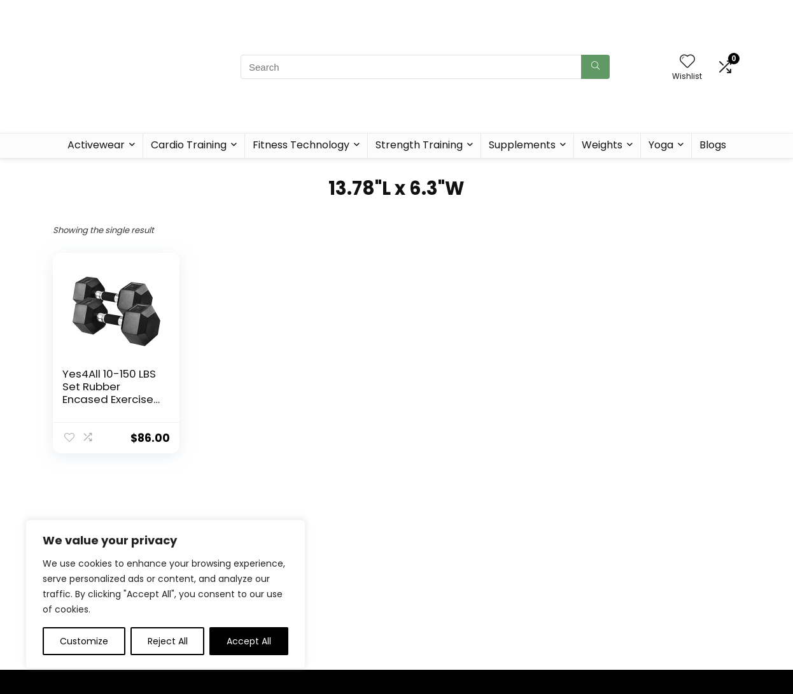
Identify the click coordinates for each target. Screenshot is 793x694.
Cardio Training (189, 145)
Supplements (522, 145)
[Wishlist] (687, 62)
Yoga (661, 145)
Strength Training (419, 145)
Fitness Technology (301, 145)
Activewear (96, 145)
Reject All (168, 641)
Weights (602, 145)
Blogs (712, 145)
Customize (84, 641)
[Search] (595, 67)
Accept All (249, 641)
